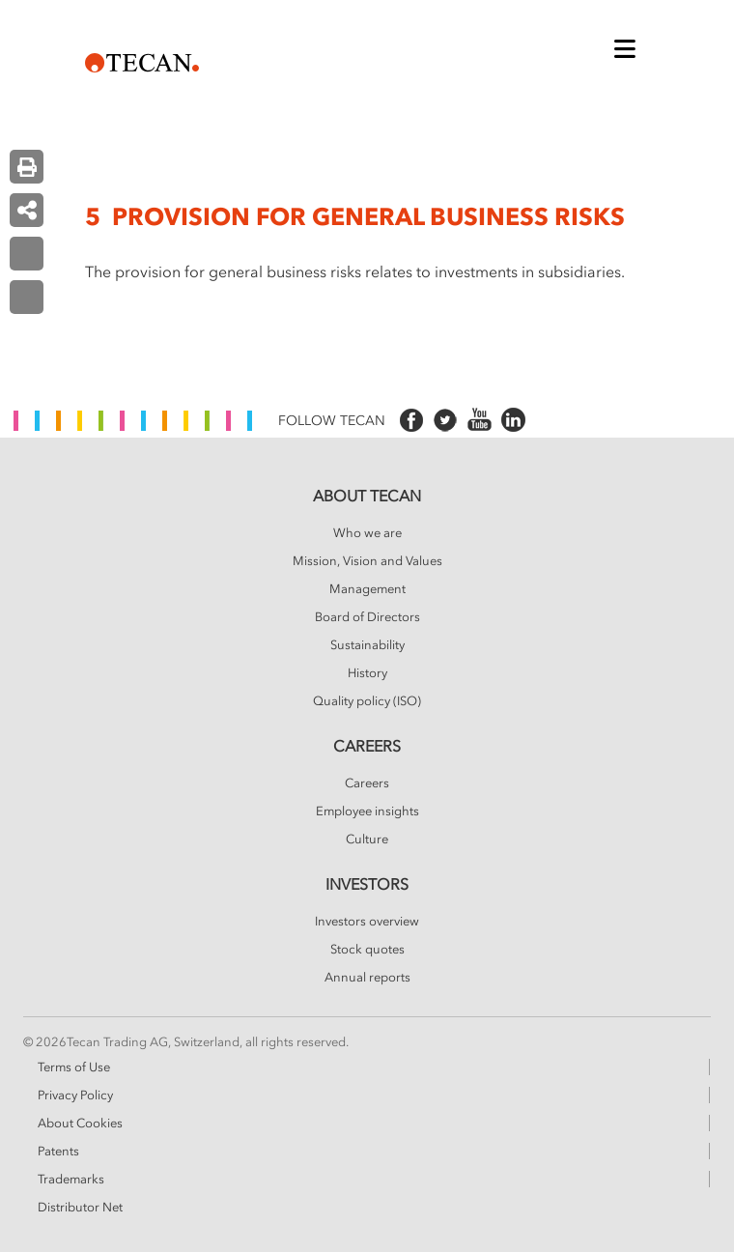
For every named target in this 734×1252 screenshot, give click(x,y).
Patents (58, 1151)
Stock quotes (367, 949)
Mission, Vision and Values (367, 561)
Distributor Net (80, 1207)
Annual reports (367, 977)
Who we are (367, 533)
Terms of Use (74, 1067)
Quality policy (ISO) (367, 701)
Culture (367, 839)
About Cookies (80, 1123)
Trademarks (71, 1179)
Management (367, 589)
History (367, 673)
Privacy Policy (75, 1095)
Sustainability (367, 645)
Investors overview (367, 921)
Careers (367, 783)
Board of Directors (367, 617)
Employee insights (367, 811)
